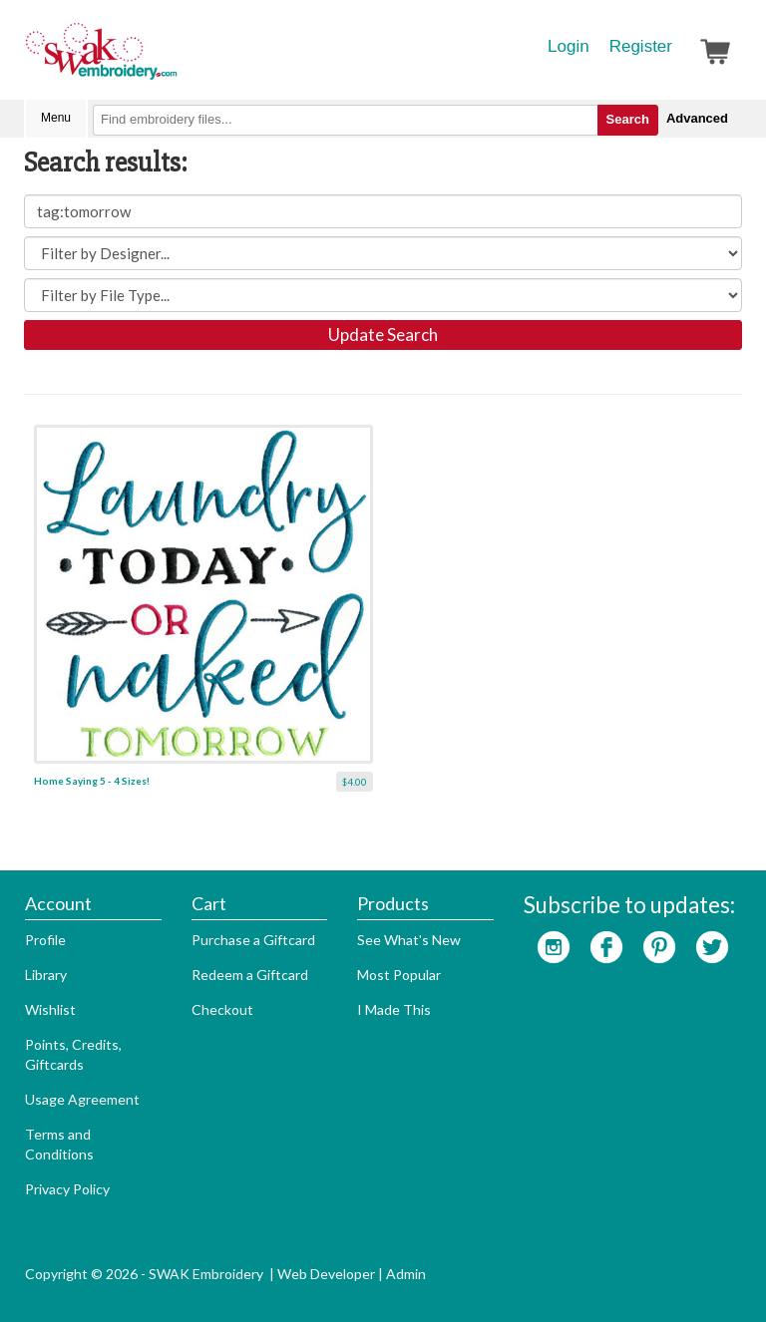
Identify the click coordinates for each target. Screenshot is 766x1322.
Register (640, 46)
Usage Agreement (82, 1099)
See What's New (409, 939)
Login (568, 46)
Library (46, 974)
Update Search (383, 334)
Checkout (222, 1009)
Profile (45, 939)
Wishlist (50, 1009)
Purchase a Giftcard (253, 939)
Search (627, 119)
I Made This (394, 1009)
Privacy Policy (67, 1188)
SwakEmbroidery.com (173, 60)
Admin (406, 1273)
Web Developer (326, 1273)
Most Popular (399, 974)
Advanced (697, 118)
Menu (56, 118)
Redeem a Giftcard (250, 974)
